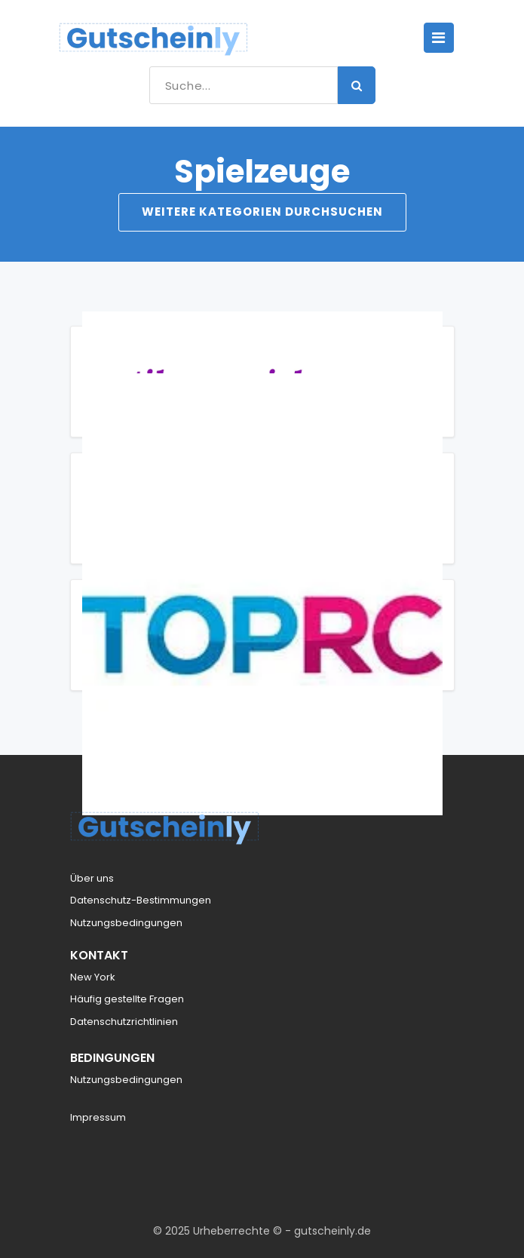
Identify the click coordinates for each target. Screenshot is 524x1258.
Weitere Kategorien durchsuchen (262, 211)
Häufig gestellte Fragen (127, 999)
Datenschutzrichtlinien (124, 1021)
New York (92, 977)
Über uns (92, 878)
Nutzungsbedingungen (126, 923)
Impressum (98, 1117)
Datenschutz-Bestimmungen (140, 900)
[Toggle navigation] (439, 38)
